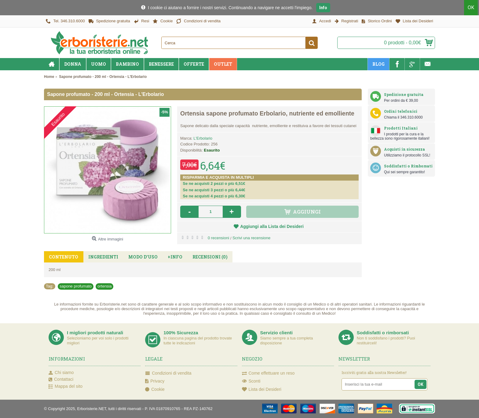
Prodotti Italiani (401, 128)
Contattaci (61, 379)
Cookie (155, 389)
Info (323, 7)
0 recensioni (218, 238)
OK (472, 7)
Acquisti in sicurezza (404, 149)
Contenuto (63, 257)
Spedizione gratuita (403, 94)
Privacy (154, 381)
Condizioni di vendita (168, 373)
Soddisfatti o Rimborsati (408, 165)
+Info (172, 257)
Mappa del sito (65, 386)
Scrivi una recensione (251, 238)
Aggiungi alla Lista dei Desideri (272, 226)
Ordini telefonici (400, 111)
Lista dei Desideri (261, 389)
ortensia (104, 286)
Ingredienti (102, 257)
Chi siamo (61, 373)
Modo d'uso (140, 257)
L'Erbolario (202, 138)
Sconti (251, 381)
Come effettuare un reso (268, 373)
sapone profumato (76, 286)
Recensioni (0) (206, 257)
